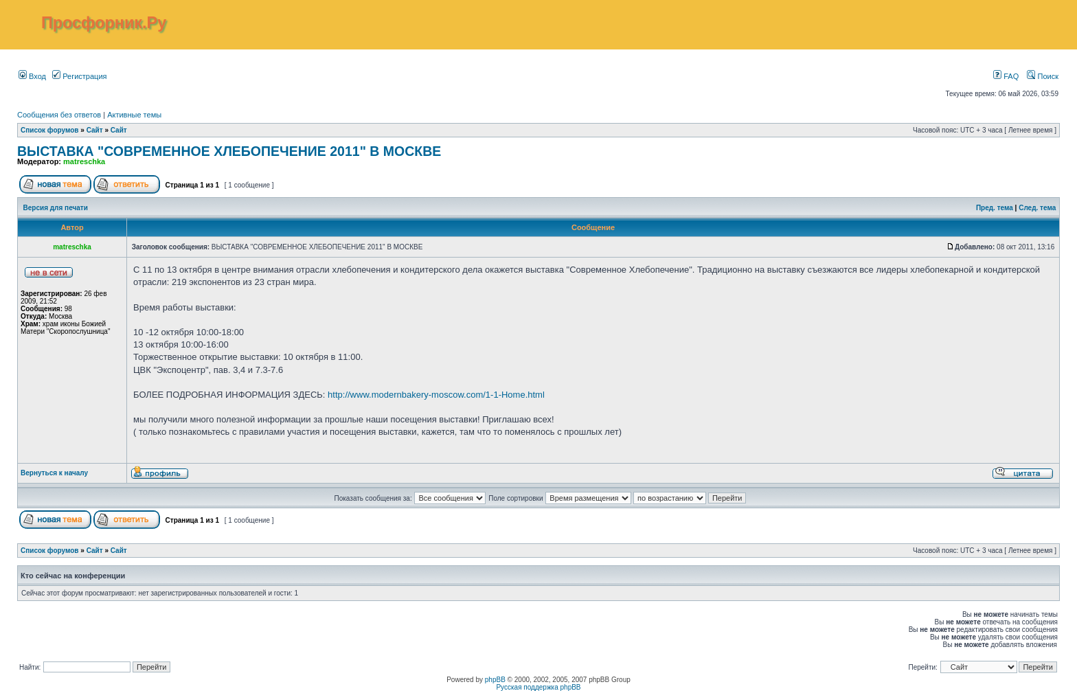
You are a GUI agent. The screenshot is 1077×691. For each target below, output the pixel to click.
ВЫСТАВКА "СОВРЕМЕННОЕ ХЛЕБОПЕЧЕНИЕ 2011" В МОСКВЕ (229, 151)
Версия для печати (55, 208)
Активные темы (134, 115)
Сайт (95, 130)
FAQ (1006, 76)
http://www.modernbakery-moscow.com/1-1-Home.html (436, 394)
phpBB (495, 679)
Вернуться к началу (54, 473)
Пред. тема (994, 208)
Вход (32, 76)
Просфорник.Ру (103, 23)
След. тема (1037, 208)
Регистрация (79, 76)
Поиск (1042, 76)
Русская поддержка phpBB (538, 687)
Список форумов (50, 130)
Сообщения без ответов (59, 115)
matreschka (84, 161)
